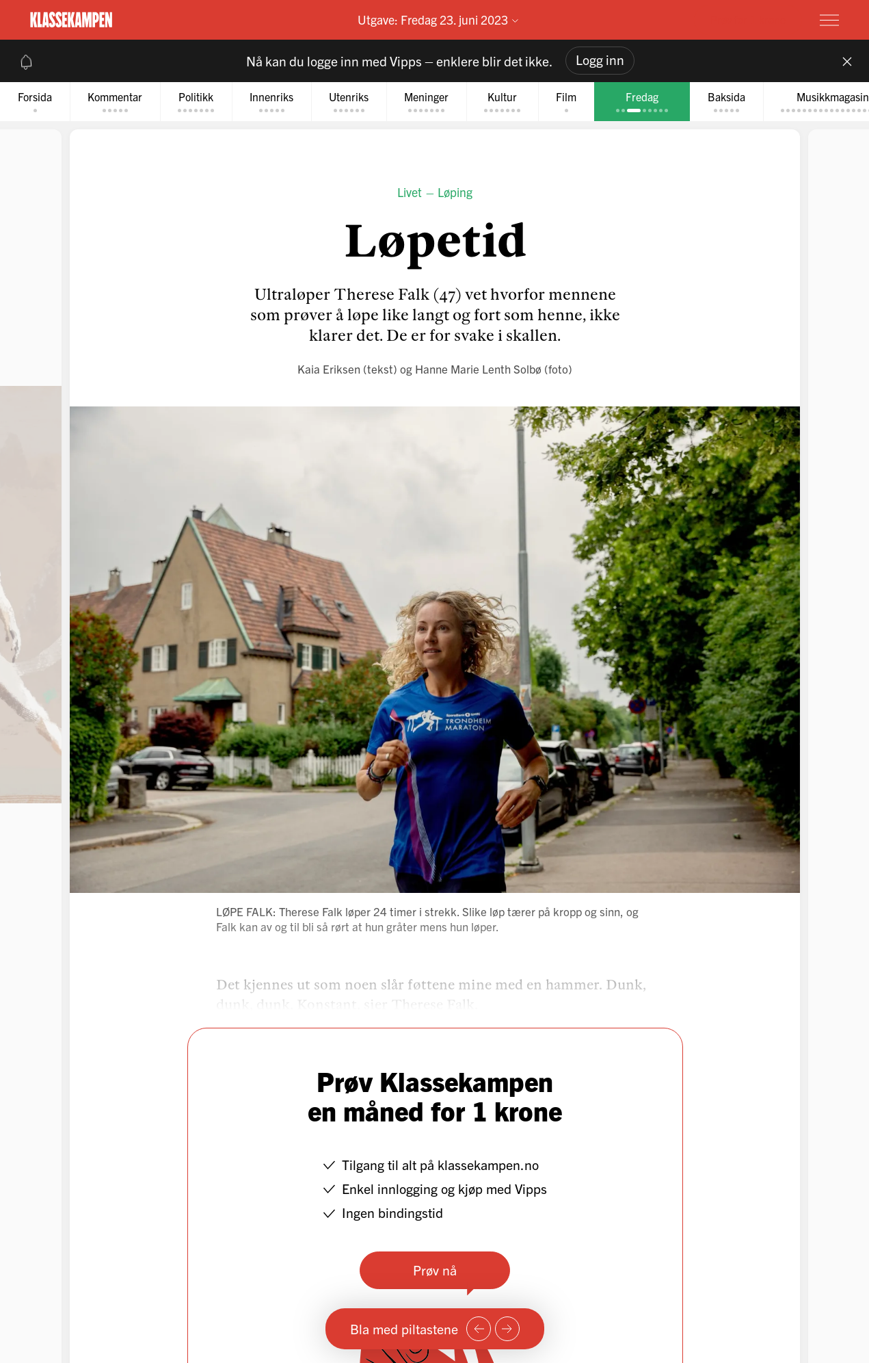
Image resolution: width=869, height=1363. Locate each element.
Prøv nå (435, 1269)
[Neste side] (507, 1328)
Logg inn (600, 59)
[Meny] (829, 20)
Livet (409, 192)
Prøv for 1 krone (748, 19)
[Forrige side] (478, 1328)
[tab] (35, 101)
